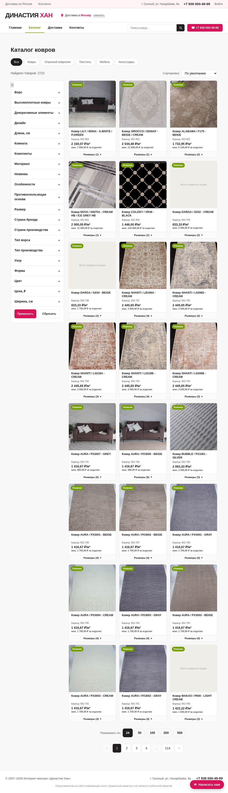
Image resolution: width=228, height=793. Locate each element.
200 (166, 733)
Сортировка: (171, 73)
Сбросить (49, 313)
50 (139, 733)
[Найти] (181, 27)
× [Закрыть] (12, 85)
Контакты (44, 4)
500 (179, 733)
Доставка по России (18, 4)
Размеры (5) (92, 477)
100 (152, 733)
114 (167, 748)
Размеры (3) (92, 315)
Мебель (105, 62)
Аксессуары (126, 62)
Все (16, 62)
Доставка (55, 27)
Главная (15, 27)
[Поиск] (152, 27)
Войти (219, 4)
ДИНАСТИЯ (29, 15)
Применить (25, 313)
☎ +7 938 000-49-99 (205, 27)
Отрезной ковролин (58, 62)
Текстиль (85, 62)
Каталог (35, 27)
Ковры (31, 62)
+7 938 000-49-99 (197, 4)
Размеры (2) (193, 154)
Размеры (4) (143, 315)
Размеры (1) (92, 154)
